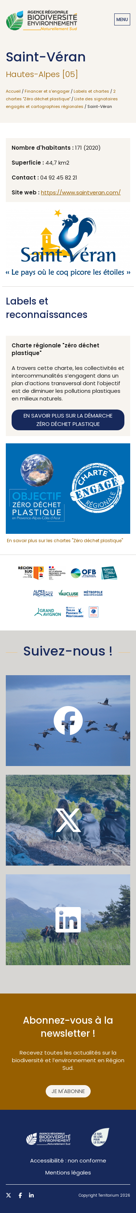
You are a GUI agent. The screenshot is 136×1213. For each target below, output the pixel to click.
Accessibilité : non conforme (68, 1160)
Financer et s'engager (47, 91)
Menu (122, 19)
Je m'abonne (68, 1091)
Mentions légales (68, 1172)
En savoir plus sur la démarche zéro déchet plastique (68, 420)
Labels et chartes (91, 91)
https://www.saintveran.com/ (81, 192)
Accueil (13, 91)
